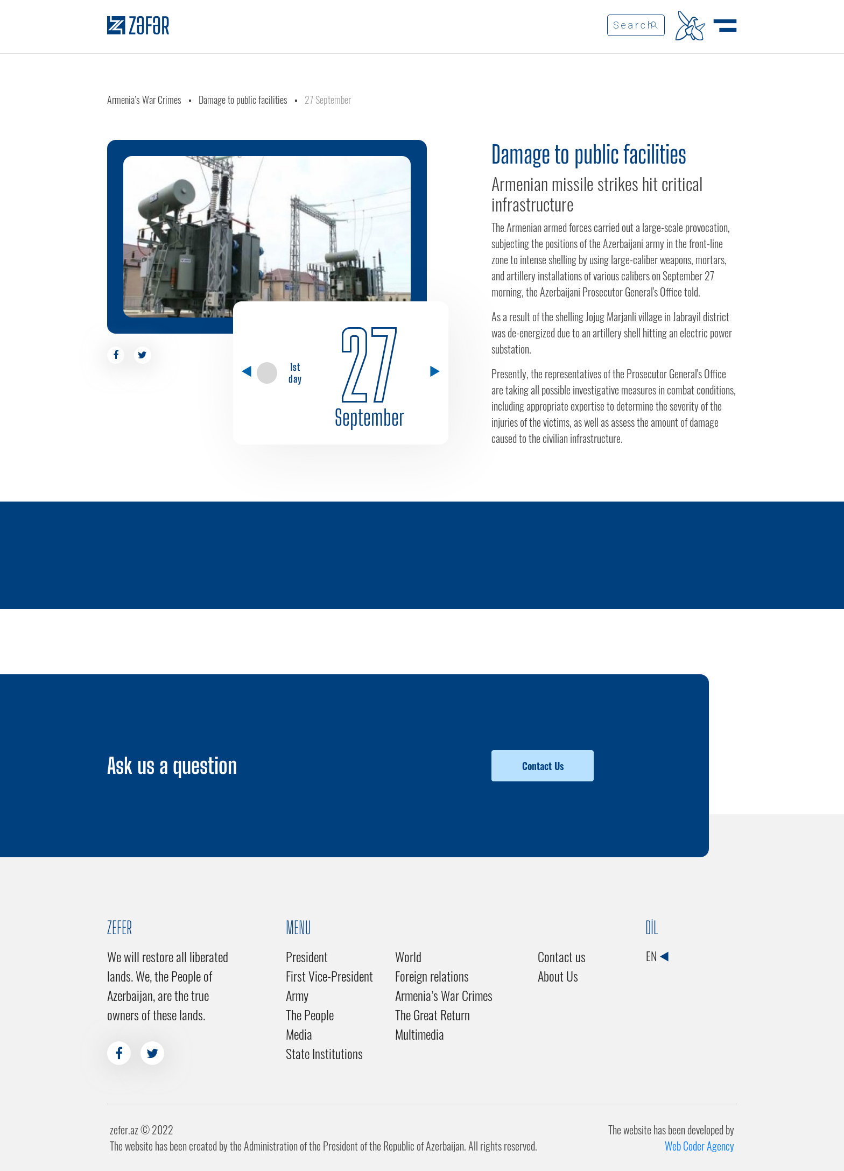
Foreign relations (432, 975)
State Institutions (324, 1053)
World (408, 956)
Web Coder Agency (699, 1146)
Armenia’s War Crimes (144, 100)
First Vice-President (329, 975)
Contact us (562, 956)
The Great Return (432, 1014)
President (307, 956)
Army (297, 995)
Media (299, 1033)
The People (310, 1014)
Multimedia (419, 1033)
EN (657, 955)
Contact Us (543, 766)
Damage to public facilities (243, 100)
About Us (558, 975)
